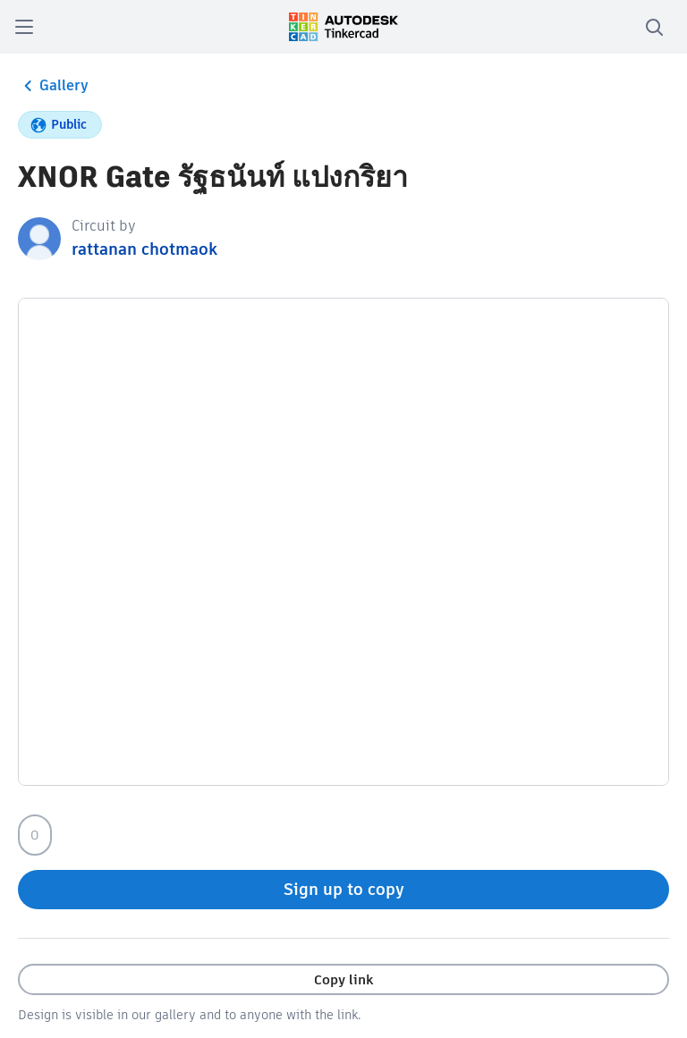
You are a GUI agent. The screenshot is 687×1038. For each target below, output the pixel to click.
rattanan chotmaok (144, 249)
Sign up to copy (344, 889)
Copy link (343, 979)
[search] (653, 26)
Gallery (53, 86)
